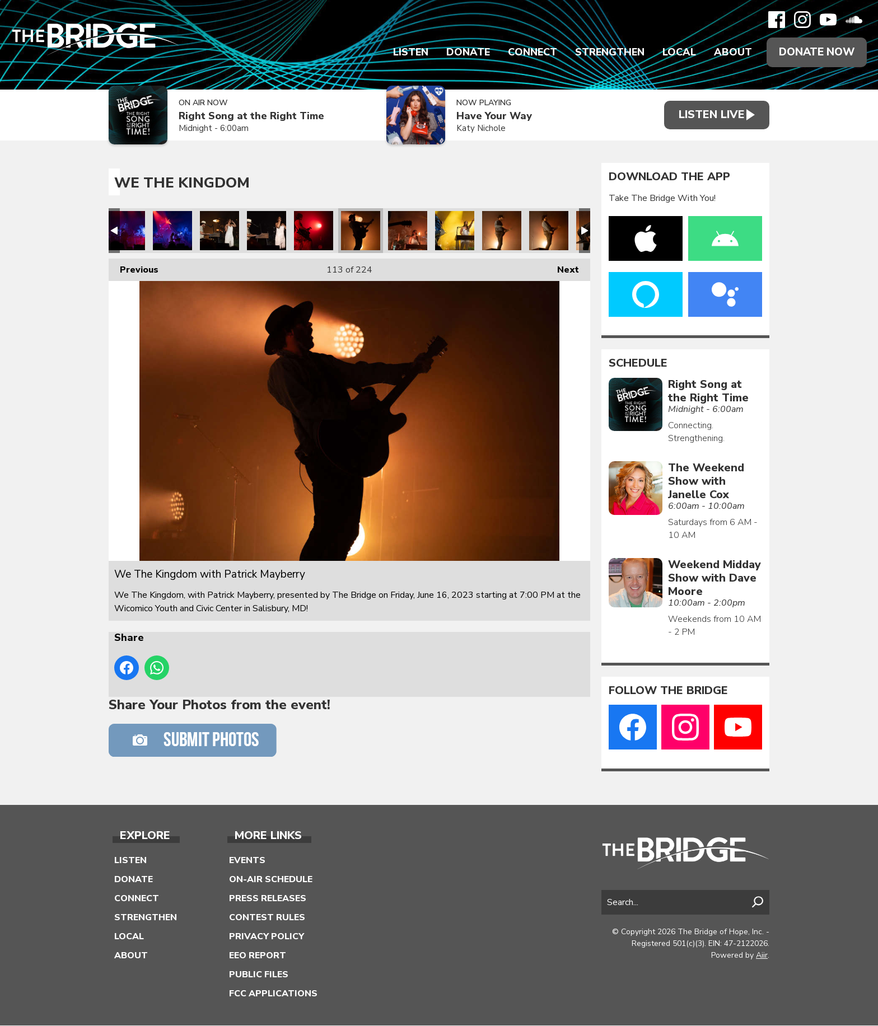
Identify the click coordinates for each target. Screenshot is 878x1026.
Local (675, 52)
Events (247, 861)
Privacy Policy (266, 937)
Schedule (638, 363)
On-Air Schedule (270, 880)
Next (562, 268)
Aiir (762, 955)
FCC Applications (273, 994)
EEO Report (257, 956)
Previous (133, 268)
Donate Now (814, 52)
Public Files (258, 975)
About (729, 52)
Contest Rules (267, 918)
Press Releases (267, 899)
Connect (528, 52)
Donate (464, 52)
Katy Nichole (475, 129)
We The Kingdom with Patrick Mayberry (125, 231)
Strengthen (606, 52)
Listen (406, 52)
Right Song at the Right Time (251, 117)
